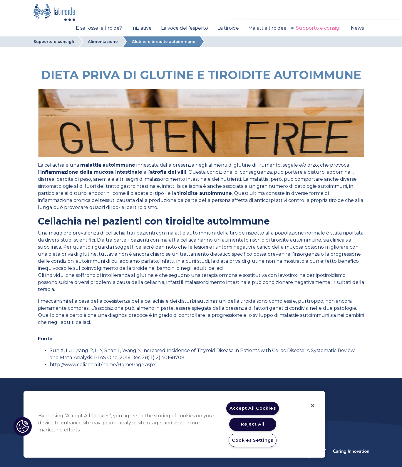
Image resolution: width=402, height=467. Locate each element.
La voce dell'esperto (184, 28)
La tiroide (228, 28)
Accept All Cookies (253, 408)
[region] (174, 424)
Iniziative (141, 28)
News (357, 28)
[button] (22, 426)
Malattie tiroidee (267, 28)
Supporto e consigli (318, 28)
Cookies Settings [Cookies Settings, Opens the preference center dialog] (252, 440)
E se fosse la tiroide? (99, 28)
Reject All (252, 424)
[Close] (312, 405)
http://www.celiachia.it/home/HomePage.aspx (103, 364)
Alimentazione (103, 41)
